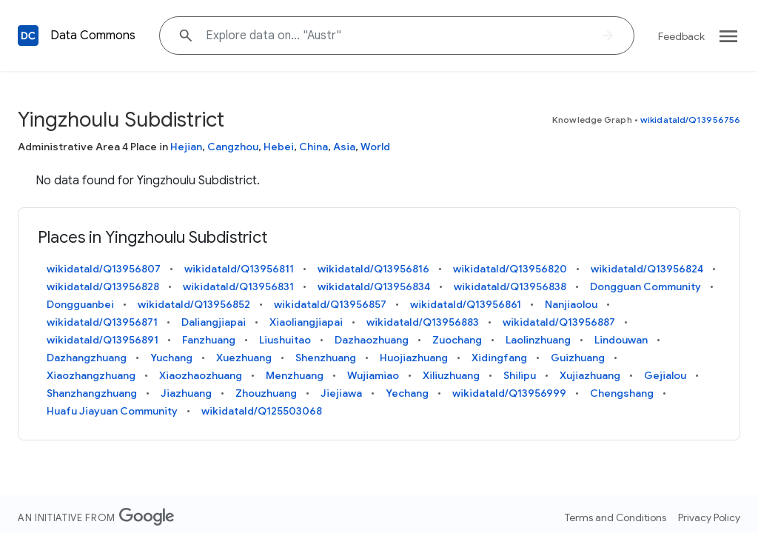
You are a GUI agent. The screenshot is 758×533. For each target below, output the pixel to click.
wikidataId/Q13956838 (510, 286)
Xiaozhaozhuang (200, 375)
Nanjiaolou (571, 304)
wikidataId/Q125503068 (261, 411)
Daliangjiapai (213, 322)
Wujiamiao (373, 375)
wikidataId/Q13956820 (510, 268)
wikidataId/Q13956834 (374, 286)
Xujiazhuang (590, 375)
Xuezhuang (244, 357)
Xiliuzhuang (451, 375)
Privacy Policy (709, 517)
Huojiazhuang (414, 357)
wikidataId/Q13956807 (104, 268)
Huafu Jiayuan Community (112, 411)
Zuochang (457, 339)
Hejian (186, 146)
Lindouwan (621, 339)
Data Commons (92, 35)
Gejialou (665, 375)
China (313, 146)
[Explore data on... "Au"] (397, 35)
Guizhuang (578, 357)
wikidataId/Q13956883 (422, 322)
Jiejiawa (341, 393)
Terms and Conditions (615, 517)
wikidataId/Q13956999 (509, 393)
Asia (344, 146)
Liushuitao (285, 339)
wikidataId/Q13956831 (238, 286)
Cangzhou (232, 146)
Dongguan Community (645, 286)
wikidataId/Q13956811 (239, 268)
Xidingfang (499, 357)
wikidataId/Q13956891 (102, 339)
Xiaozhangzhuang (91, 375)
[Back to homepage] (28, 35)
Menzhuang (294, 375)
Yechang (407, 393)
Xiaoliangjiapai (306, 322)
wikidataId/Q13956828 (103, 286)
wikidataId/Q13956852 (194, 304)
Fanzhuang (208, 339)
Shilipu (519, 375)
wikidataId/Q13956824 (647, 268)
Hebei (279, 146)
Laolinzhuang (538, 339)
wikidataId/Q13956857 (330, 304)
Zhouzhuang (266, 393)
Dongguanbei (80, 304)
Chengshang (622, 393)
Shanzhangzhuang (92, 393)
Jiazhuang (186, 393)
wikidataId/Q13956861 (465, 304)
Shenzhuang (325, 357)
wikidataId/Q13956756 (690, 119)
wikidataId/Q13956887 (559, 322)
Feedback (681, 36)
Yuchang (171, 357)
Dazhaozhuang (372, 339)
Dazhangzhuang (87, 357)
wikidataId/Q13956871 (102, 322)
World (375, 146)
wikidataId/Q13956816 (373, 268)
